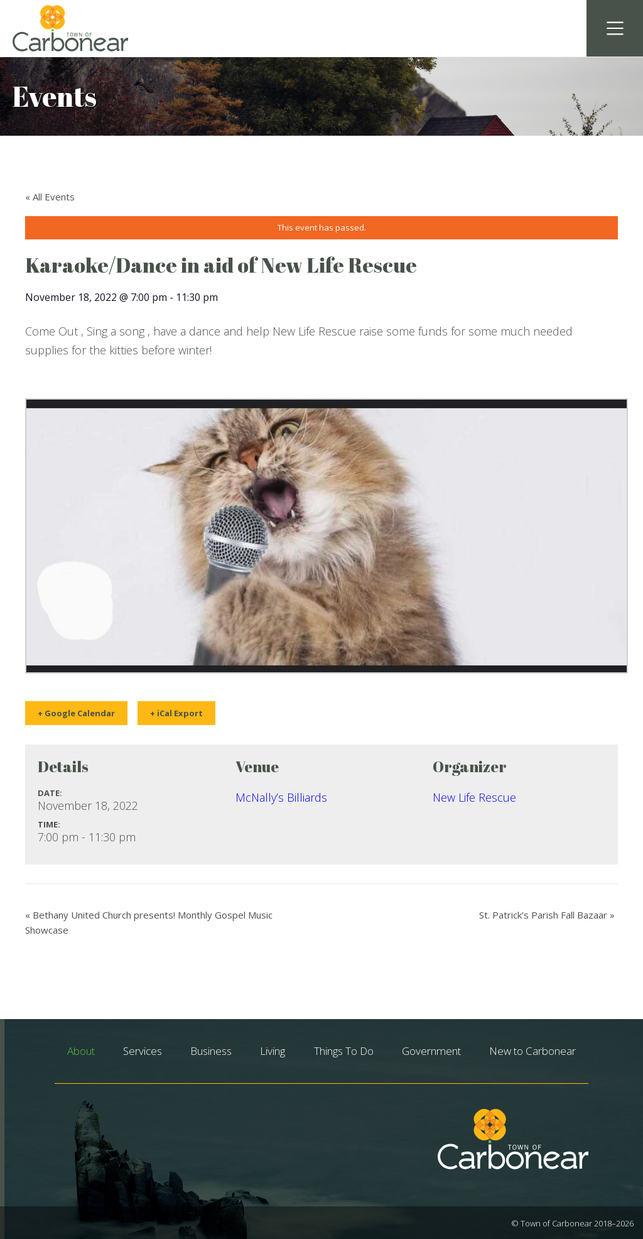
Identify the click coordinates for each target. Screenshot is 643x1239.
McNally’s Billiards (281, 797)
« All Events (50, 196)
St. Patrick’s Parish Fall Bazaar (547, 915)
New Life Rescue (474, 797)
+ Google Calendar (76, 713)
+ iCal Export (176, 713)
